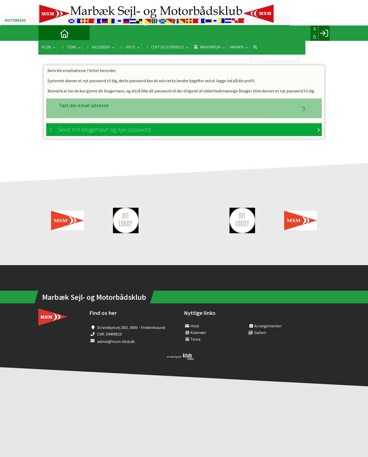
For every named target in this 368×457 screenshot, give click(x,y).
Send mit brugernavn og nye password (104, 130)
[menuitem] (46, 33)
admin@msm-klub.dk (116, 341)
